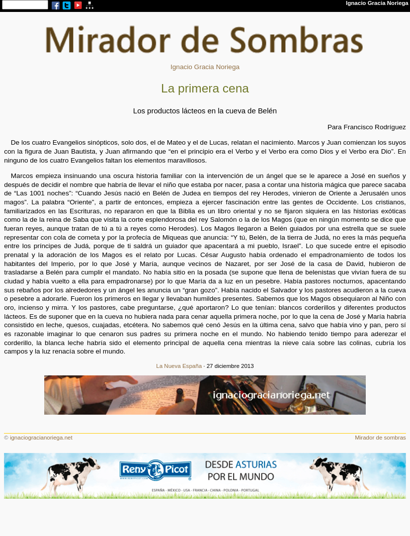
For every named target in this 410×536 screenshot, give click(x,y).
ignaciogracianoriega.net (41, 438)
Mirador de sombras (380, 438)
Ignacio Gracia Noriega (205, 67)
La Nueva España (179, 366)
